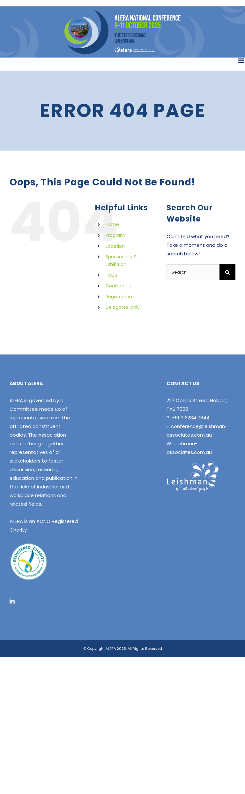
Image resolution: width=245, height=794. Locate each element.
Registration (119, 296)
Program (115, 235)
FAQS (111, 275)
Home (112, 224)
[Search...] (193, 272)
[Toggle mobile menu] (241, 61)
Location (115, 246)
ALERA (16, 400)
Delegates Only (123, 307)
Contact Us (118, 286)
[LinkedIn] (12, 600)
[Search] (227, 272)
